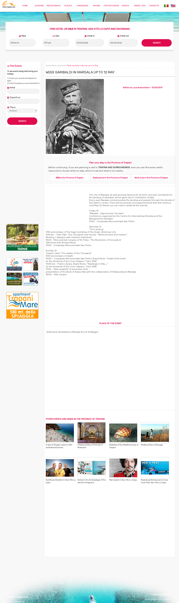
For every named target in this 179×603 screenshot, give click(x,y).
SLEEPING (39, 5)
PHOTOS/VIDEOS (111, 5)
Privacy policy (163, 599)
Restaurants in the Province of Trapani (110, 177)
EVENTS (125, 5)
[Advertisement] (22, 175)
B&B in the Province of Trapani (69, 177)
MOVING (96, 5)
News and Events (58, 65)
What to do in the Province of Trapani (151, 177)
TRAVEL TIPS (139, 5)
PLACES (68, 5)
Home (48, 65)
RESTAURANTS (54, 5)
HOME (25, 5)
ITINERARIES (82, 5)
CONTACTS (154, 5)
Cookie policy (150, 599)
